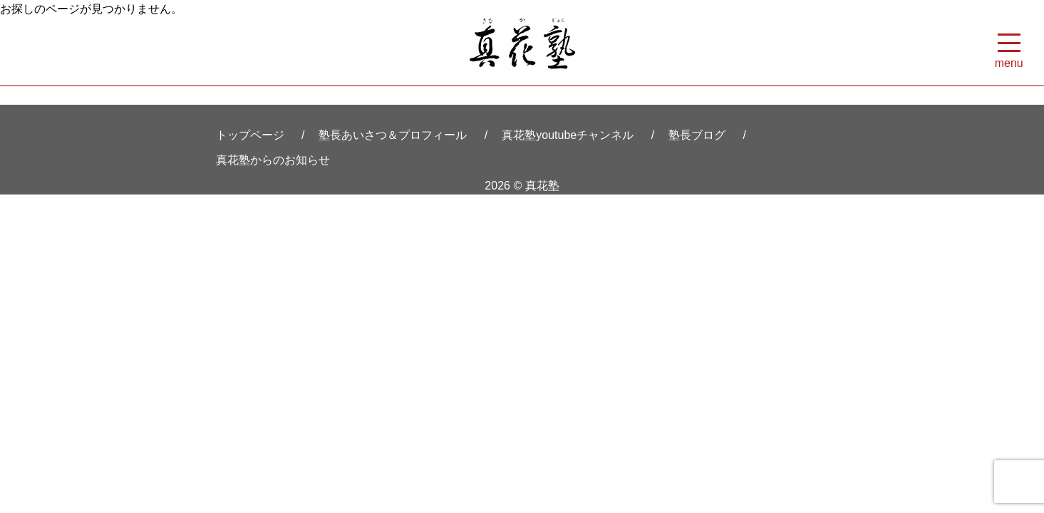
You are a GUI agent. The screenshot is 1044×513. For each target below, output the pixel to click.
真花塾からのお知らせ (273, 160)
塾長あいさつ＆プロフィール (393, 135)
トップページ (250, 135)
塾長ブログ (696, 135)
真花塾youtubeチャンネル (568, 135)
